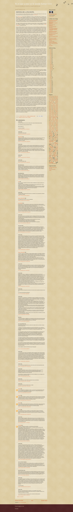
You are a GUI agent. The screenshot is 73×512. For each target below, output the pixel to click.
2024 (50, 52)
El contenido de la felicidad (52, 38)
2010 (50, 85)
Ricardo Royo (56, 160)
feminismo (50, 146)
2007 (50, 89)
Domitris (19, 388)
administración (51, 133)
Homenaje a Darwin (51, 41)
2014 (50, 80)
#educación (50, 100)
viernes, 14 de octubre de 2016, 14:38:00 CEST (24, 414)
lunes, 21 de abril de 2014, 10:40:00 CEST (23, 270)
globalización (52, 148)
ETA (49, 145)
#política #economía (52, 129)
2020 (50, 57)
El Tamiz (50, 170)
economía (54, 140)
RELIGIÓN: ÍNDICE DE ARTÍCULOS (52, 34)
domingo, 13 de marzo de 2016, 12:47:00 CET (24, 376)
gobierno (56, 148)
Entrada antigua (44, 500)
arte (55, 134)
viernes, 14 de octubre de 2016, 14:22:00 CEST (24, 392)
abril (50, 75)
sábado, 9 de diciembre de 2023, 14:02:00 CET (24, 486)
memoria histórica (52, 154)
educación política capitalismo (53, 142)
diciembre (51, 64)
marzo (51, 76)
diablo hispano (20, 203)
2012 (50, 83)
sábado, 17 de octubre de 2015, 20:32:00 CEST (24, 366)
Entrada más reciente (19, 500)
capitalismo (20, 117)
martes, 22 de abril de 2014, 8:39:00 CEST (24, 286)
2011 (50, 84)
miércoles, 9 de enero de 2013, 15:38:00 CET (24, 141)
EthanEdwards (55, 145)
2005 (50, 92)
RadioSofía (52, 159)
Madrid (55, 153)
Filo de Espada (56, 146)
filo (53, 146)
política (50, 157)
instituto (52, 150)
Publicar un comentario (20, 496)
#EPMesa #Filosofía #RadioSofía (53, 119)
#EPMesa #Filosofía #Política (53, 115)
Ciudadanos (55, 136)
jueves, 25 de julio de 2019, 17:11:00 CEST (24, 422)
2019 (50, 58)
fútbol (57, 147)
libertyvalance (50, 153)
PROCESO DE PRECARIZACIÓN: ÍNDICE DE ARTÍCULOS (53, 23)
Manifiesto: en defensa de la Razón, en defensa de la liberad (53, 43)
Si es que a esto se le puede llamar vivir (33, 3)
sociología (29, 117)
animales (51, 134)
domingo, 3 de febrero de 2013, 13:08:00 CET (24, 189)
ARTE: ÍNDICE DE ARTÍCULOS (53, 33)
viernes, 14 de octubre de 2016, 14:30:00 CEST (24, 400)
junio (50, 72)
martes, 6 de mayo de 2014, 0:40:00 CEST (24, 314)
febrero (51, 77)
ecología (50, 140)
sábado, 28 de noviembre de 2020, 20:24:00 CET (24, 459)
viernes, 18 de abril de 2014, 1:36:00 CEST (24, 249)
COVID (54, 137)
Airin (19, 181)
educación (23, 117)
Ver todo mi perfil (51, 16)
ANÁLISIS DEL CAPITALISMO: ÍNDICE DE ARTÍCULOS (53, 20)
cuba (57, 137)
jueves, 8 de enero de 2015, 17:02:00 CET (23, 321)
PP (52, 158)
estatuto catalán (54, 144)
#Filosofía (53, 125)
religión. (52, 160)
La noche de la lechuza (52, 169)
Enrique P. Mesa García (21, 198)
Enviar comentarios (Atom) (22, 502)
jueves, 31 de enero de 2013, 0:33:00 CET (23, 170)
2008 (50, 88)
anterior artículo (20, 16)
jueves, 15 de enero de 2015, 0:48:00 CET (23, 348)
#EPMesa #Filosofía (51, 113)
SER (51, 161)
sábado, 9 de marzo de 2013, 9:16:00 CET (23, 195)
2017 (50, 61)
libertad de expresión (52, 152)
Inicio (32, 500)
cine (51, 136)
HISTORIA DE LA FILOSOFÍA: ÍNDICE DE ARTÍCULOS (53, 31)
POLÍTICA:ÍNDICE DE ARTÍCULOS (52, 25)
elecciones (50, 143)
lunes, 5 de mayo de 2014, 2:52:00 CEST (23, 293)
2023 (50, 53)
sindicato (55, 161)
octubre (51, 67)
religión (57, 159)
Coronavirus (50, 137)
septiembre (51, 68)
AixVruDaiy (19, 425)
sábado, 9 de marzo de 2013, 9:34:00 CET (23, 200)
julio (50, 71)
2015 (50, 63)
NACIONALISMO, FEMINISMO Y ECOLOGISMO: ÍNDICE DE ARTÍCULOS (53, 29)
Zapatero (54, 163)
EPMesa (56, 143)
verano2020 (50, 163)
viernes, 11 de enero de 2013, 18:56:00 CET (24, 152)
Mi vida (50, 44)
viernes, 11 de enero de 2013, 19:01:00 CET (24, 157)
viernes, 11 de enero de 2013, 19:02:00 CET (24, 162)
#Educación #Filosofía (55, 100)
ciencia (57, 135)
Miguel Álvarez (20, 136)
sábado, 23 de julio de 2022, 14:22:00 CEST (24, 467)
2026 (50, 49)
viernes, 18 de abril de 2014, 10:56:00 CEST (24, 261)
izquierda (50, 151)
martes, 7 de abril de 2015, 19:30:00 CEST (24, 361)
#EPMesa (56, 110)
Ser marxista (50, 45)
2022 (50, 54)
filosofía (26, 117)
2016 (50, 62)
